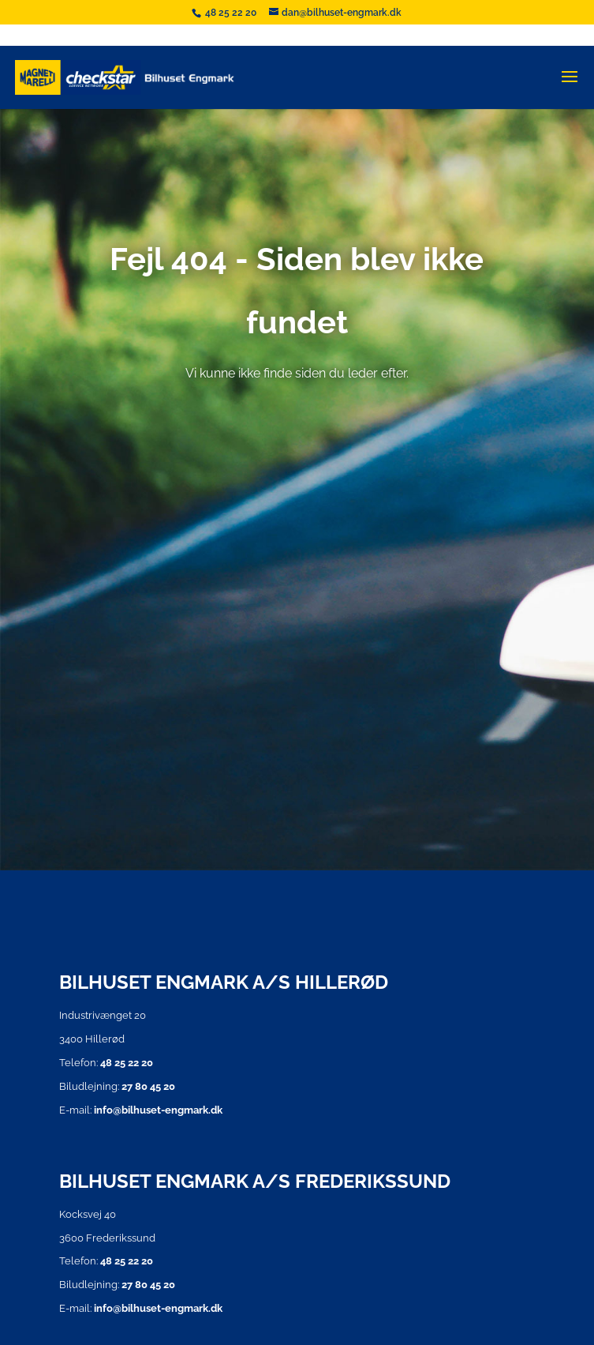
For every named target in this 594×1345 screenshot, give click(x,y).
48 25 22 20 (232, 12)
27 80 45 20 (148, 1086)
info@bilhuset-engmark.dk (158, 1110)
